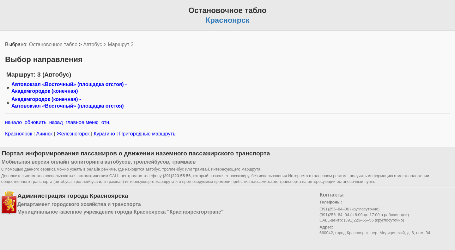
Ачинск (44, 133)
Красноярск (19, 133)
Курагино (104, 133)
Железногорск (73, 133)
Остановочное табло (53, 44)
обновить (35, 122)
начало (13, 122)
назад (56, 122)
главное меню (82, 122)
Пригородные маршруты (147, 133)
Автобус (92, 44)
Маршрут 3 (121, 44)
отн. (106, 122)
